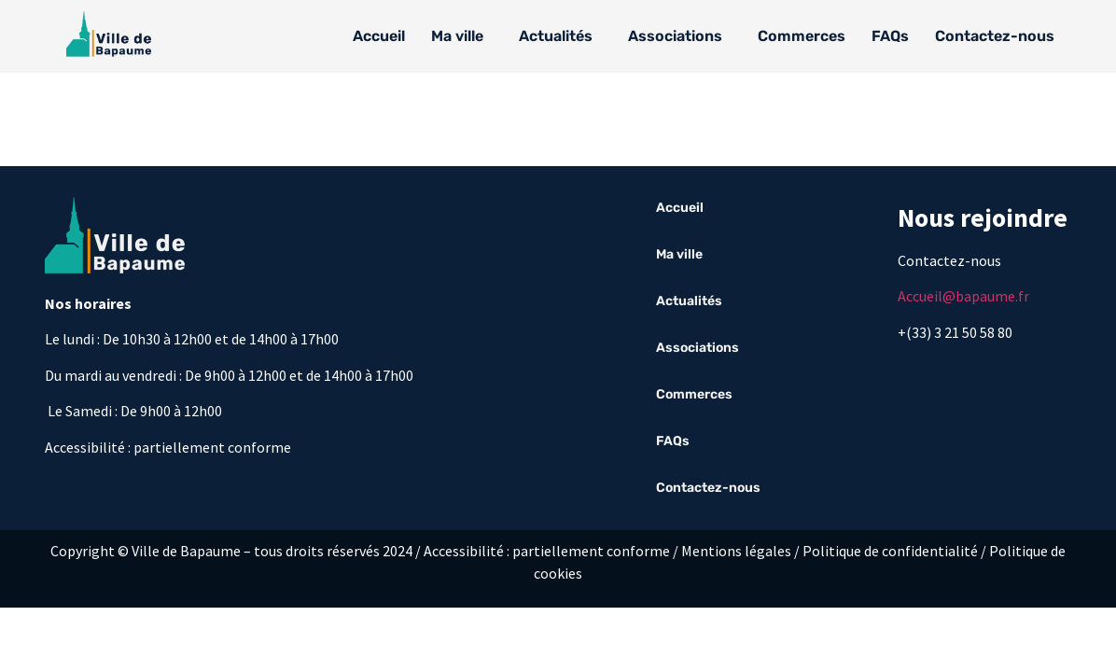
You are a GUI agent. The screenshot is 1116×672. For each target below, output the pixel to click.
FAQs (890, 36)
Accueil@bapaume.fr (963, 296)
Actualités (556, 36)
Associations (675, 36)
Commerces (801, 36)
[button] (462, 36)
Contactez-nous (994, 36)
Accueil (379, 36)
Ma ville (457, 36)
